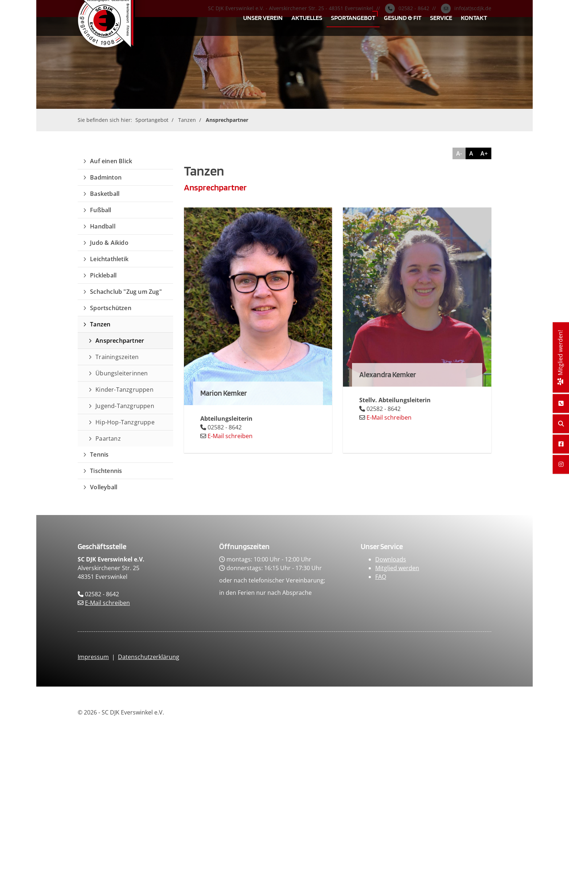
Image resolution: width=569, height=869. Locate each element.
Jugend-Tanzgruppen (124, 406)
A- (459, 153)
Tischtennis (106, 471)
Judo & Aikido (109, 243)
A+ (484, 153)
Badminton (106, 177)
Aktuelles (306, 17)
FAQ (380, 577)
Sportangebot (353, 17)
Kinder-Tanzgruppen (124, 390)
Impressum (93, 657)
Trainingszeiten (117, 357)
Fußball (100, 210)
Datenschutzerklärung (148, 657)
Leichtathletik (109, 259)
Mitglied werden (397, 568)
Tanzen (187, 119)
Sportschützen (110, 308)
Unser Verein (263, 17)
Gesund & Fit (402, 17)
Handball (102, 226)
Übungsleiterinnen (121, 373)
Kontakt (474, 17)
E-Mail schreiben (230, 436)
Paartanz (108, 438)
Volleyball (103, 487)
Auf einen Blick (111, 161)
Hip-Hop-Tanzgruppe (125, 422)
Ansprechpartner (227, 119)
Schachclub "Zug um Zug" (126, 292)
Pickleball (103, 275)
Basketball (104, 194)
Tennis (99, 454)
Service (441, 17)
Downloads (390, 559)
